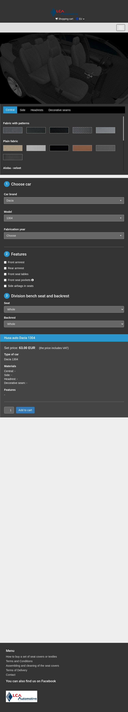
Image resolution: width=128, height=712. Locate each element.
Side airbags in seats (18, 285)
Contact (10, 674)
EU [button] (80, 19)
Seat (7, 303)
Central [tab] (10, 109)
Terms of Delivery (16, 670)
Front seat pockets (19, 280)
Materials (10, 366)
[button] (64, 200)
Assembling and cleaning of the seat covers (32, 665)
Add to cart (25, 410)
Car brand (10, 194)
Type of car (11, 354)
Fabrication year (14, 229)
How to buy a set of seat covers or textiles (31, 656)
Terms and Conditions (19, 661)
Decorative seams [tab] (59, 110)
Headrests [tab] (37, 110)
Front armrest (14, 262)
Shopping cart (64, 19)
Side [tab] (22, 110)
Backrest (10, 317)
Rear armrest (14, 268)
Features (10, 389)
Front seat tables (16, 274)
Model (8, 211)
